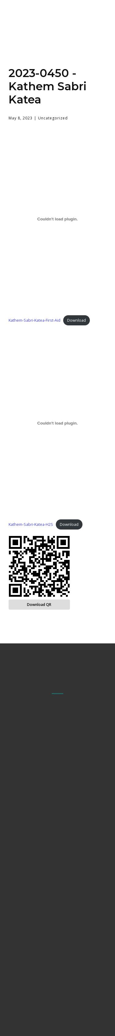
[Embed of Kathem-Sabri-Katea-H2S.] (58, 423)
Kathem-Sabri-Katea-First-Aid (34, 320)
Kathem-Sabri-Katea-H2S (31, 524)
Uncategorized (53, 118)
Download (76, 320)
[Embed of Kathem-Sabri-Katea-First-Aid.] (58, 219)
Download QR (39, 604)
